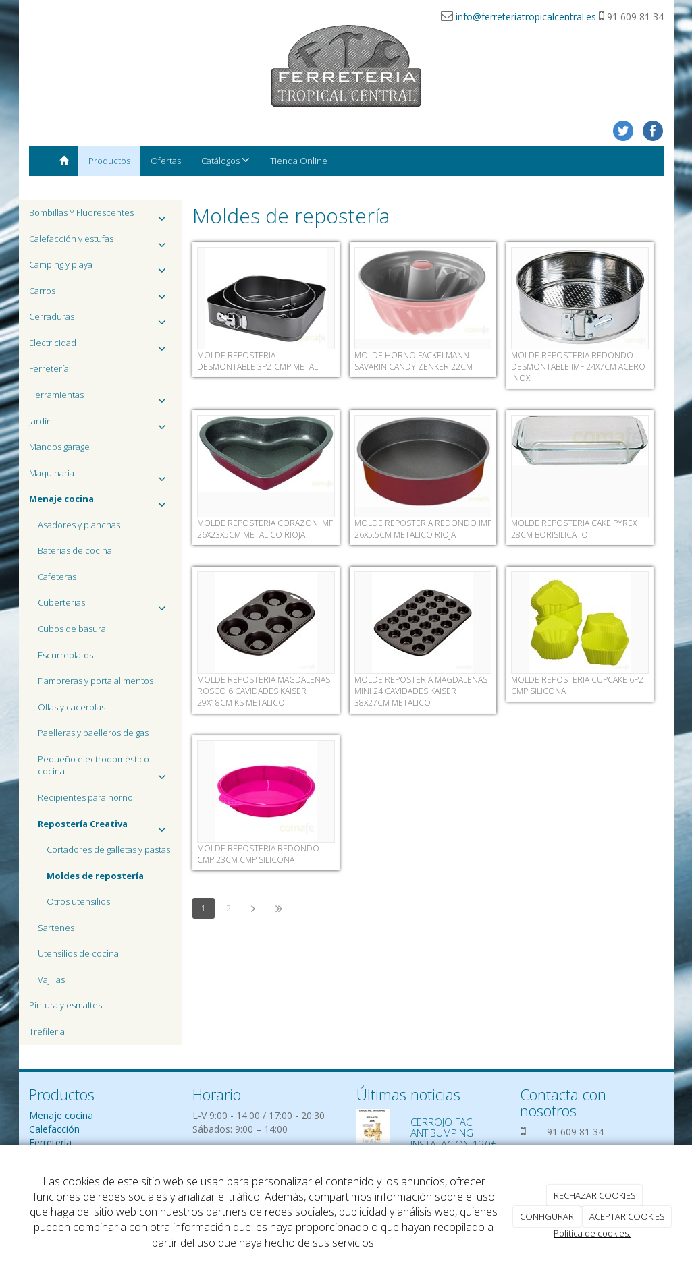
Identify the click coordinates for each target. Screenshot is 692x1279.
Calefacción (54, 1128)
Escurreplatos (65, 655)
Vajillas (51, 979)
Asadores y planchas (79, 525)
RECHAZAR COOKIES (595, 1195)
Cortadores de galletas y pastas (108, 849)
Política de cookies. (592, 1233)
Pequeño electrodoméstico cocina (105, 769)
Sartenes (56, 927)
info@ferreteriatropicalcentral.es (526, 16)
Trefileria (47, 1031)
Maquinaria (101, 476)
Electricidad (101, 346)
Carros (101, 294)
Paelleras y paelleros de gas (93, 733)
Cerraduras (101, 320)
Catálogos (225, 160)
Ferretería (49, 368)
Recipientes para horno (85, 797)
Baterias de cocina (75, 550)
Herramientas (101, 398)
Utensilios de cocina (78, 953)
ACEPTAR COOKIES (627, 1216)
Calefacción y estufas (101, 242)
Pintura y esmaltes (65, 1005)
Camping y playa (101, 268)
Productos (109, 160)
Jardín (101, 424)
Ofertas (166, 160)
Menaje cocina (61, 1115)
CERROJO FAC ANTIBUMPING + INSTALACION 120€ (453, 1133)
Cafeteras (57, 577)
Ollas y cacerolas (71, 707)
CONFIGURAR (547, 1216)
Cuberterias (105, 606)
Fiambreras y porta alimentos (95, 681)
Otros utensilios (78, 901)
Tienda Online (298, 160)
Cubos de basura (72, 629)
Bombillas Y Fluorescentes (101, 216)
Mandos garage (59, 446)
